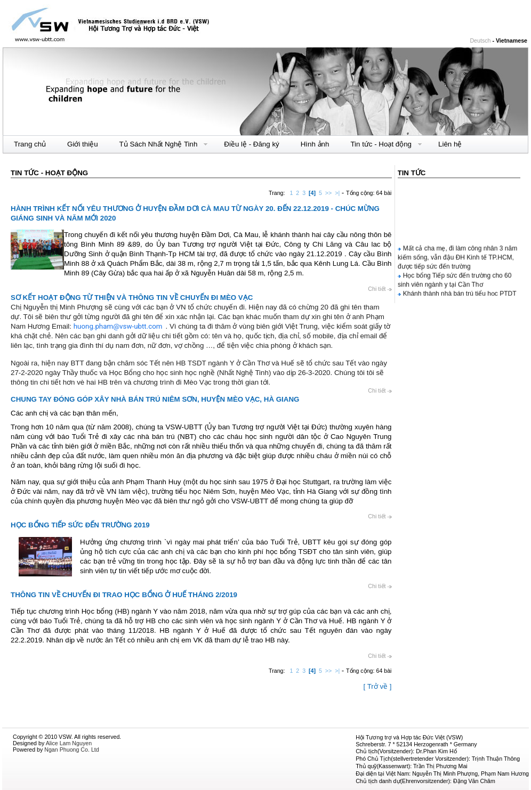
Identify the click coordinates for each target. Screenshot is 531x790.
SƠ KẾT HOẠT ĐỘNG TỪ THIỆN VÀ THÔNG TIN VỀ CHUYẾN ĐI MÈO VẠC (132, 298)
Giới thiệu (82, 144)
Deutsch (480, 40)
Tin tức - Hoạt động (381, 144)
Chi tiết (379, 289)
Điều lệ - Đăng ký (251, 144)
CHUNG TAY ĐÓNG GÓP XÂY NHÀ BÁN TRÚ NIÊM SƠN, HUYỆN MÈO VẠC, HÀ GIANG (155, 399)
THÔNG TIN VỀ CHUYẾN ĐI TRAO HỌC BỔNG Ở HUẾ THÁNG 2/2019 (124, 595)
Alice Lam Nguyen (69, 743)
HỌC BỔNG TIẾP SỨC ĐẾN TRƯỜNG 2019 (80, 525)
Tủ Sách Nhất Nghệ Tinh (158, 144)
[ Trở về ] (377, 686)
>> (328, 193)
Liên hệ (450, 144)
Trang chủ (30, 144)
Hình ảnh (315, 144)
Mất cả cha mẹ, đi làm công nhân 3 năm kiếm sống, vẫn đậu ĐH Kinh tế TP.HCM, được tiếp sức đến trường (457, 258)
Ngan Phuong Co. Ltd (71, 749)
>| (337, 193)
